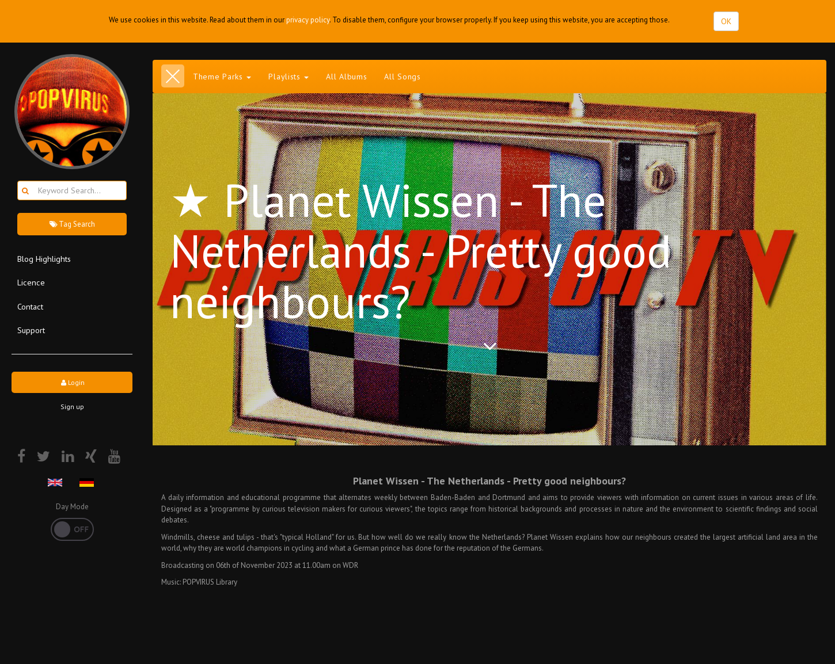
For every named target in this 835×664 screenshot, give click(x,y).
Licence (31, 282)
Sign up (72, 406)
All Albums (346, 76)
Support (31, 330)
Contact (30, 306)
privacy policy (307, 20)
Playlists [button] (288, 76)
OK (726, 21)
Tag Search (72, 224)
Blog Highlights (44, 258)
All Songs (402, 76)
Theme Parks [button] (222, 76)
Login (72, 382)
